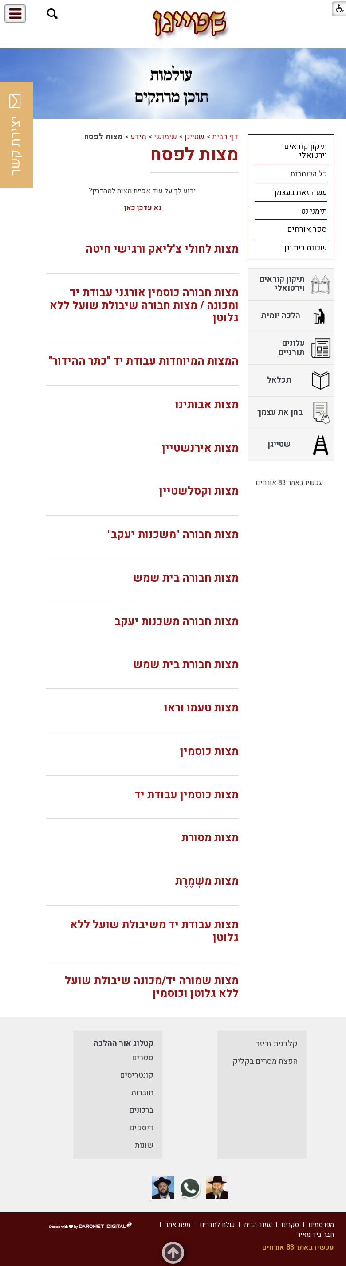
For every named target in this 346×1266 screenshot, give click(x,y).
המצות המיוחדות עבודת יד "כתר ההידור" (144, 361)
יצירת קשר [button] (15, 135)
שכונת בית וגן (305, 248)
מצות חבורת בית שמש (186, 664)
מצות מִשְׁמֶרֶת (207, 881)
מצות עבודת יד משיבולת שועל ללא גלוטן (154, 931)
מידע (138, 136)
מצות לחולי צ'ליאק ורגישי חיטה (162, 249)
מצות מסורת (210, 838)
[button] (52, 13)
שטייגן (194, 136)
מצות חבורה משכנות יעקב (176, 621)
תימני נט (314, 211)
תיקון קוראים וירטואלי (305, 151)
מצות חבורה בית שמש (186, 578)
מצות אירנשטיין (200, 448)
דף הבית (225, 136)
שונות (144, 1145)
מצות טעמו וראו (201, 708)
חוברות (142, 1093)
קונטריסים (136, 1075)
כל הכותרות (308, 174)
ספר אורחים (307, 229)
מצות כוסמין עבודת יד (186, 795)
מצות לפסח (194, 155)
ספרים (142, 1058)
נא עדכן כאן (142, 208)
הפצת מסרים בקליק (265, 1061)
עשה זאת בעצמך (300, 193)
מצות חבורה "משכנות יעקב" (173, 535)
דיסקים (141, 1128)
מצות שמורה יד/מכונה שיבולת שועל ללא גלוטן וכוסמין (152, 987)
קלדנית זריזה (276, 1044)
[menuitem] (291, 150)
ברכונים (141, 1110)
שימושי (165, 136)
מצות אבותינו (207, 405)
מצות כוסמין (209, 751)
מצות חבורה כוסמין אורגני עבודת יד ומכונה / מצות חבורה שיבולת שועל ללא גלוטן (144, 306)
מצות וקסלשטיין (199, 491)
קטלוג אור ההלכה (123, 1044)
